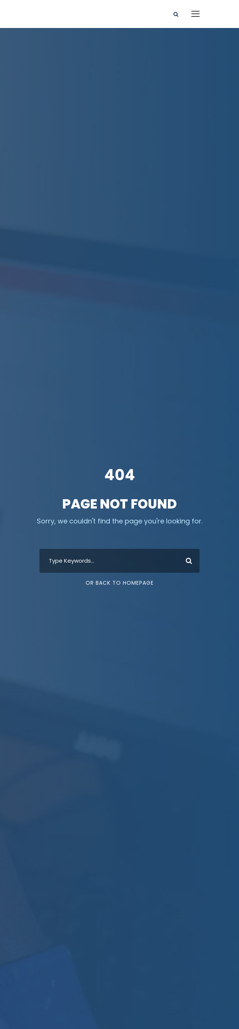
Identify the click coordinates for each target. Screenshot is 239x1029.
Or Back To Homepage (120, 583)
